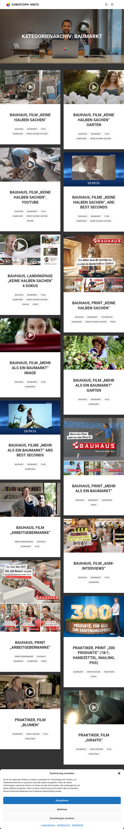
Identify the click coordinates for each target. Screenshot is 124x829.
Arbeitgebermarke (24, 542)
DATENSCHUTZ (63, 825)
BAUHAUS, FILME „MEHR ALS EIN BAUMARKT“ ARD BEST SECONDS (30, 450)
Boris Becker (93, 672)
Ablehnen (62, 809)
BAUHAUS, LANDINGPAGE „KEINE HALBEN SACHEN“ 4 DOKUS (30, 281)
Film (43, 129)
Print (113, 322)
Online (30, 221)
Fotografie (107, 317)
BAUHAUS (19, 129)
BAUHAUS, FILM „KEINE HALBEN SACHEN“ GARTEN (93, 120)
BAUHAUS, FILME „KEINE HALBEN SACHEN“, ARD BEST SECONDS (93, 202)
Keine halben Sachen (37, 134)
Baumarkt (32, 129)
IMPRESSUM (77, 825)
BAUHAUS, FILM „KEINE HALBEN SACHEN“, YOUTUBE (30, 197)
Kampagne (18, 134)
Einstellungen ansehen (62, 818)
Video (35, 304)
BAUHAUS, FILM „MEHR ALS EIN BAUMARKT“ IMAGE (30, 368)
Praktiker (109, 672)
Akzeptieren (62, 800)
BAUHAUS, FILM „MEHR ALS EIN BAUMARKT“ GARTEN (93, 385)
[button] (119, 773)
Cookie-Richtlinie (48, 825)
